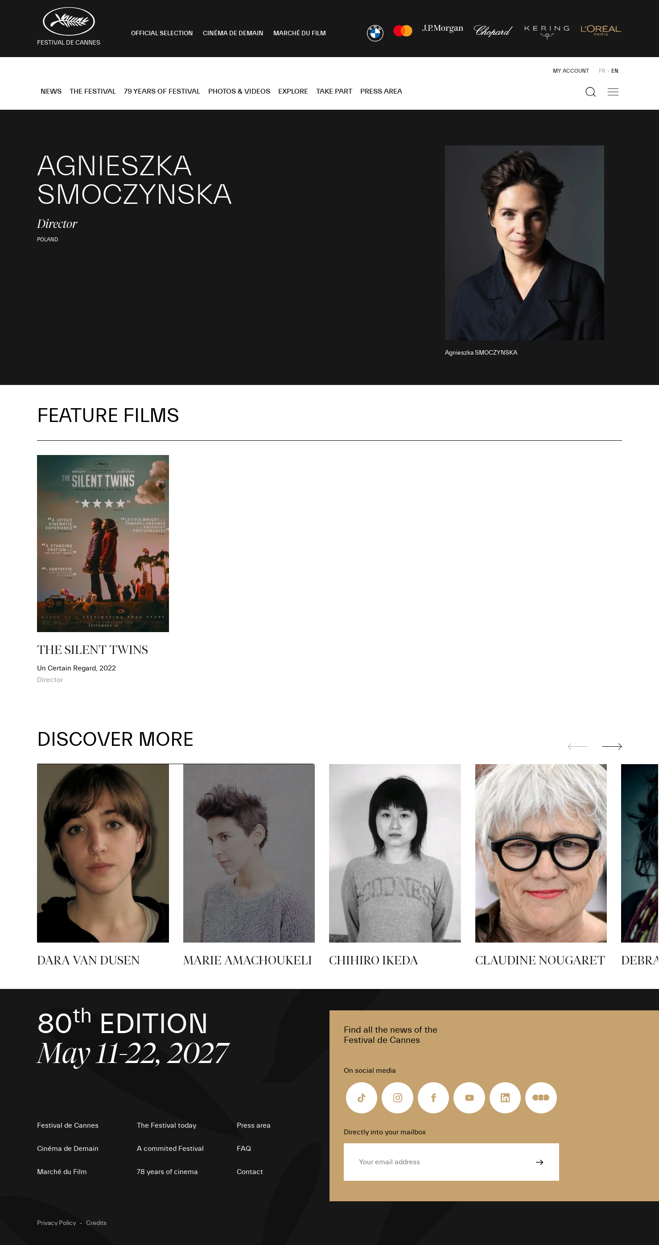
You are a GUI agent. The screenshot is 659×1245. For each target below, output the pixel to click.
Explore (293, 91)
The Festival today (166, 1125)
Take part (334, 91)
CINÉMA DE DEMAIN (233, 33)
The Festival (93, 91)
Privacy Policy (56, 1223)
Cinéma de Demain (68, 1149)
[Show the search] (591, 92)
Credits (96, 1223)
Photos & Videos (239, 91)
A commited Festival (170, 1149)
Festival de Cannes (68, 1125)
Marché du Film (62, 1172)
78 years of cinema (167, 1172)
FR (602, 71)
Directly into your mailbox (385, 1132)
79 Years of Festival (162, 91)
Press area (381, 91)
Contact (250, 1172)
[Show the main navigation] (613, 92)
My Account (571, 71)
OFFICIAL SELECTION (162, 33)
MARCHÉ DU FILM (299, 33)
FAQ (244, 1149)
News (51, 91)
